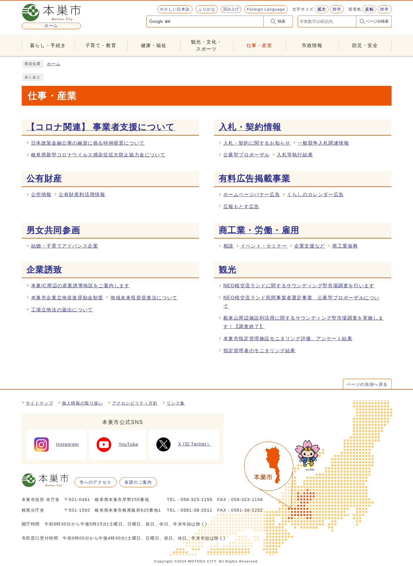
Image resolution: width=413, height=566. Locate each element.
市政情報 (312, 45)
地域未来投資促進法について (144, 297)
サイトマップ (39, 403)
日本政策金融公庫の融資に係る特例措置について (88, 143)
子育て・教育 (101, 45)
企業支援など (309, 245)
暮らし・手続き (48, 45)
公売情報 (41, 194)
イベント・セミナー (264, 245)
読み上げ (231, 9)
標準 (337, 9)
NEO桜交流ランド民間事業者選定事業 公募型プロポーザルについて (301, 302)
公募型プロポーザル (246, 154)
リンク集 (176, 403)
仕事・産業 (259, 45)
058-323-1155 (197, 499)
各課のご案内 (138, 482)
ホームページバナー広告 (251, 194)
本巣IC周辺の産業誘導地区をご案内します (80, 285)
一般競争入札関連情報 (323, 143)
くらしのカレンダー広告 (315, 194)
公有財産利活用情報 (82, 194)
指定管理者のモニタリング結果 (259, 350)
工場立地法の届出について (62, 309)
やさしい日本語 (175, 9)
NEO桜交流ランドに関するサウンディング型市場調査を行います (299, 285)
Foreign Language (266, 9)
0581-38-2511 (197, 510)
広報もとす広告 (241, 206)
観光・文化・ (206, 46)
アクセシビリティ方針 (135, 403)
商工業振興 (345, 245)
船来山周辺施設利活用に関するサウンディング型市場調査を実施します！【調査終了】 (303, 322)
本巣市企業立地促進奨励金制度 (67, 297)
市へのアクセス (96, 482)
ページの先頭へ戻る (367, 384)
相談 (228, 245)
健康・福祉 (154, 45)
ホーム (54, 64)
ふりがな (206, 9)
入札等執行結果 (295, 154)
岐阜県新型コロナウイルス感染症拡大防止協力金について (98, 154)
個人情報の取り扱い (82, 403)
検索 (281, 21)
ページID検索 (377, 21)
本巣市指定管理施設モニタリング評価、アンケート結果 (288, 338)
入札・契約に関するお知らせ (257, 143)
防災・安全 (365, 45)
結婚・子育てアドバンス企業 (64, 245)
